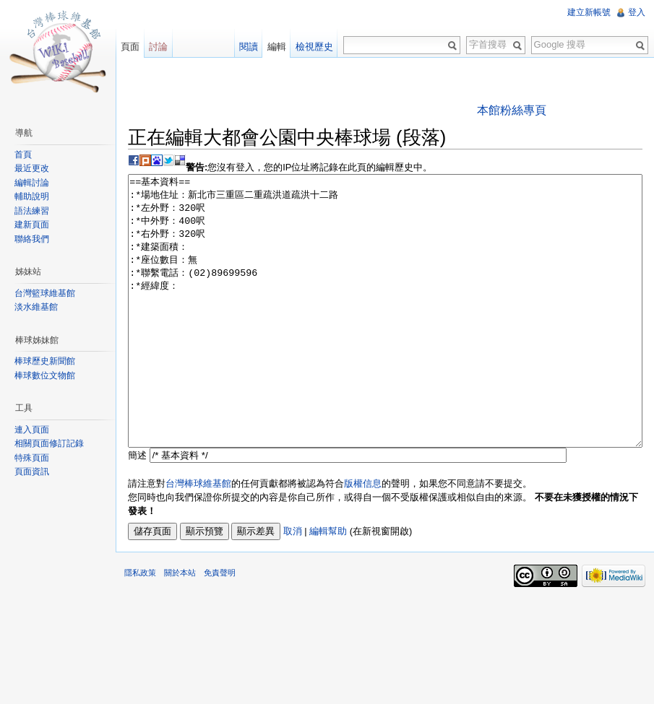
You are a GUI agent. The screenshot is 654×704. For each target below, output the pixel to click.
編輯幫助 (328, 585)
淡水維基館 (36, 307)
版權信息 (363, 537)
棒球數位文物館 (44, 375)
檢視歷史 (314, 46)
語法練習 (31, 211)
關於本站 (180, 626)
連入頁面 (31, 430)
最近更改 (31, 168)
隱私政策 (140, 626)
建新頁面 (31, 225)
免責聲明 (220, 626)
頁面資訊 (31, 471)
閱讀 (248, 46)
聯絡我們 (31, 239)
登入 (636, 12)
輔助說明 (31, 196)
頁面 (130, 46)
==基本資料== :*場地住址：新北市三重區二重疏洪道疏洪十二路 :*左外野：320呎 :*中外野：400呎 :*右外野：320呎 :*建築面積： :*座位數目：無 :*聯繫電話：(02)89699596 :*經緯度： (385, 338)
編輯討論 (31, 183)
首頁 (23, 154)
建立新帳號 (589, 12)
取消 (292, 585)
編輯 (276, 46)
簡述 (137, 509)
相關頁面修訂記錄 (49, 443)
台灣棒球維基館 (198, 537)
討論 (158, 46)
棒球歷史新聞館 (44, 361)
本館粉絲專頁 (511, 110)
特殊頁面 (31, 458)
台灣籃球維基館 (44, 293)
